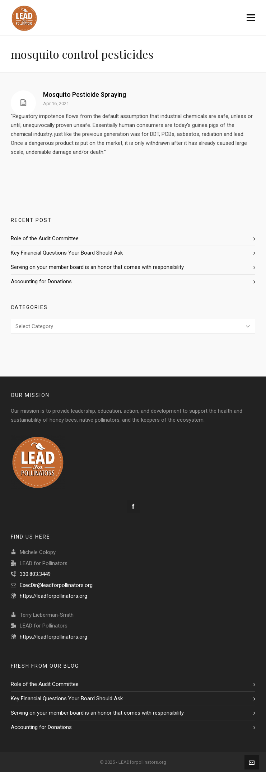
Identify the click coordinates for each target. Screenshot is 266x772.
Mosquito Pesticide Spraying (84, 94)
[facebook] (133, 506)
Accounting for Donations (41, 281)
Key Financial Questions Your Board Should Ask (67, 253)
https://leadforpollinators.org (53, 596)
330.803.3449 (35, 574)
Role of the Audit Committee (45, 238)
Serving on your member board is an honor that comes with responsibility (97, 267)
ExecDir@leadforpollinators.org (56, 585)
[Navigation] (251, 18)
